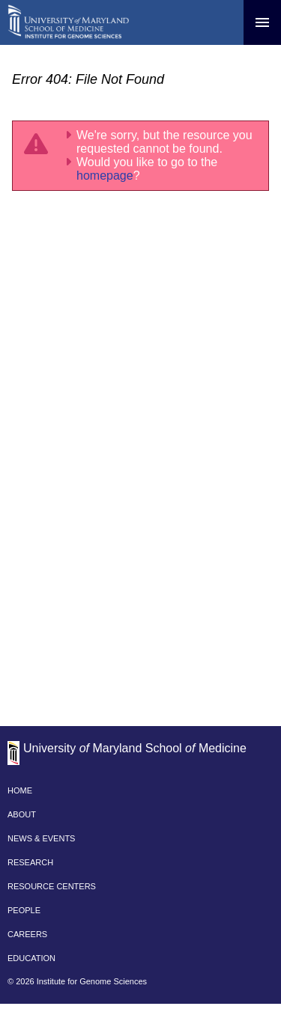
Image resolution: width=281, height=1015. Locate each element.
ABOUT (21, 814)
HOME (19, 790)
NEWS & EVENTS (41, 838)
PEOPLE (23, 910)
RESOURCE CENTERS (51, 886)
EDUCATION (31, 958)
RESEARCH (30, 862)
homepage (104, 175)
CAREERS (27, 934)
